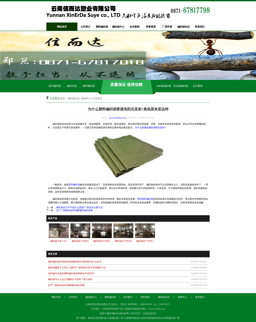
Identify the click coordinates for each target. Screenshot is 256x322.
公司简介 (85, 26)
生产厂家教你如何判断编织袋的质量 (74, 210)
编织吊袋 (72, 86)
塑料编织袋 (102, 26)
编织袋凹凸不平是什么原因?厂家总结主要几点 (79, 207)
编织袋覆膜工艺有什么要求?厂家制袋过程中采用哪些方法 (77, 267)
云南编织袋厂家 (115, 318)
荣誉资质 (151, 26)
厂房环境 (167, 26)
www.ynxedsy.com (117, 118)
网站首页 (62, 26)
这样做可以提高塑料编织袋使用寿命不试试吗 (71, 273)
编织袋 (91, 318)
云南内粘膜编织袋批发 (151, 318)
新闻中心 (86, 98)
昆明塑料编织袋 (145, 199)
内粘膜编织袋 (163, 86)
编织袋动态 (183, 26)
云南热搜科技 (149, 313)
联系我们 (200, 26)
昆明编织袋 (74, 184)
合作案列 (127, 297)
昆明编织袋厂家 (172, 318)
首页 (62, 98)
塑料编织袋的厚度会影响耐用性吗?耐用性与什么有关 (75, 262)
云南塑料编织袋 (132, 318)
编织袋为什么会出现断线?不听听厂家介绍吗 (70, 279)
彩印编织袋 (55, 86)
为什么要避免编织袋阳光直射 (150, 127)
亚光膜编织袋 (180, 86)
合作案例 (134, 26)
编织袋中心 (118, 26)
